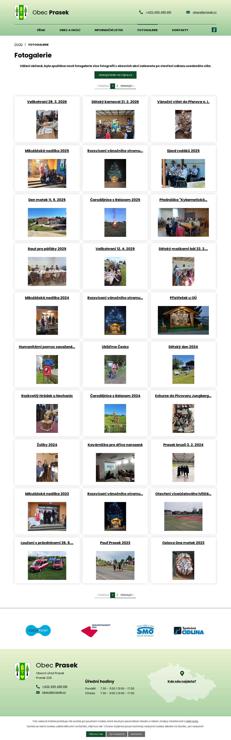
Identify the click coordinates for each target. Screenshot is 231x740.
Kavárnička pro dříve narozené (115, 444)
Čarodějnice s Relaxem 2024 (115, 395)
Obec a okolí (70, 30)
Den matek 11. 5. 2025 (47, 199)
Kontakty (180, 30)
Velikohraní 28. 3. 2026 (47, 101)
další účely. (192, 721)
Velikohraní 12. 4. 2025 (115, 248)
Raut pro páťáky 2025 (47, 248)
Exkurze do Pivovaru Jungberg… (183, 395)
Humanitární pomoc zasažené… (47, 346)
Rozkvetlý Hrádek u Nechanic (47, 395)
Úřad (41, 30)
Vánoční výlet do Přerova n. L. (183, 101)
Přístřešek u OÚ (183, 297)
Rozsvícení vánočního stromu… (115, 150)
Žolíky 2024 (47, 444)
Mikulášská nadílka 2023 (47, 493)
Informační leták (109, 30)
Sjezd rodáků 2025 (183, 150)
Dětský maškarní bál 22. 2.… (183, 248)
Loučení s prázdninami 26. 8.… (47, 542)
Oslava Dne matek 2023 (183, 542)
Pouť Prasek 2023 (115, 542)
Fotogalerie (147, 30)
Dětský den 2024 (183, 346)
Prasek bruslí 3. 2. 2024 (183, 444)
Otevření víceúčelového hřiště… (183, 493)
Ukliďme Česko (115, 346)
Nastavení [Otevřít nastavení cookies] (136, 734)
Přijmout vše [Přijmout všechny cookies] (96, 734)
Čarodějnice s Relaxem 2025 (115, 199)
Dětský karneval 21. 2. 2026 (115, 101)
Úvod (18, 30)
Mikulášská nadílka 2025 (47, 150)
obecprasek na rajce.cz (115, 75)
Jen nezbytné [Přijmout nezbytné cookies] (116, 734)
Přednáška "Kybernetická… (183, 199)
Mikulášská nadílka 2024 (47, 297)
